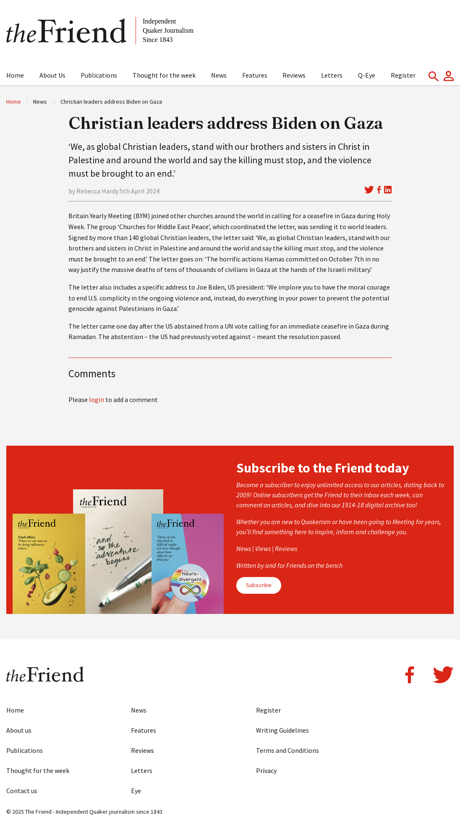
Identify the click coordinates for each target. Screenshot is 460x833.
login (96, 399)
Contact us (21, 790)
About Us (52, 75)
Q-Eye (366, 75)
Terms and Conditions (287, 750)
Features (254, 75)
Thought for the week (164, 75)
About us (18, 730)
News (219, 75)
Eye (136, 790)
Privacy (266, 770)
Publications (99, 75)
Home (15, 75)
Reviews (294, 75)
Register (403, 75)
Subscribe (259, 585)
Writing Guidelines (282, 730)
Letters (331, 75)
